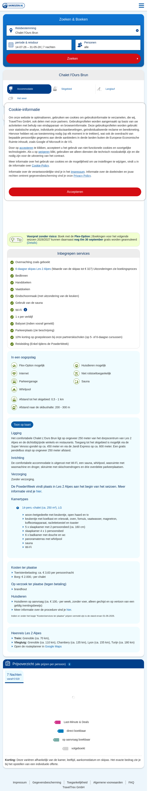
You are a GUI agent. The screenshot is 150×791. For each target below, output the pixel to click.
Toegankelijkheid (77, 782)
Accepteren (75, 191)
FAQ (131, 782)
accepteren (26, 147)
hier (38, 491)
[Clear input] (137, 30)
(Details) (32, 242)
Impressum (78, 171)
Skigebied (66, 89)
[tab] (14, 676)
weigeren (44, 151)
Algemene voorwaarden (108, 782)
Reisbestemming (25, 28)
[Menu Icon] (141, 5)
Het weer (22, 98)
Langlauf (110, 89)
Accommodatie (25, 89)
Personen (90, 42)
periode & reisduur (26, 42)
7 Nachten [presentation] (14, 676)
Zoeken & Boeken (73, 19)
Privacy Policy (82, 175)
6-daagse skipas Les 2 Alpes (33, 268)
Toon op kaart (22, 424)
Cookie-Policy (40, 165)
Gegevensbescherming (46, 782)
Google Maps (53, 646)
